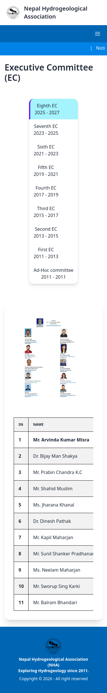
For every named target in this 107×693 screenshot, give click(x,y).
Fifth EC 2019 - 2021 (46, 170)
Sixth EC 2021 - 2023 (46, 150)
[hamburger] (98, 33)
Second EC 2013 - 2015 (46, 232)
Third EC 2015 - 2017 (46, 211)
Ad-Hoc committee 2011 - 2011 (54, 273)
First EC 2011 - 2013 (46, 253)
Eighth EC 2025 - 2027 (47, 109)
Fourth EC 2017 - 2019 (46, 191)
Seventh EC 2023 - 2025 (46, 129)
